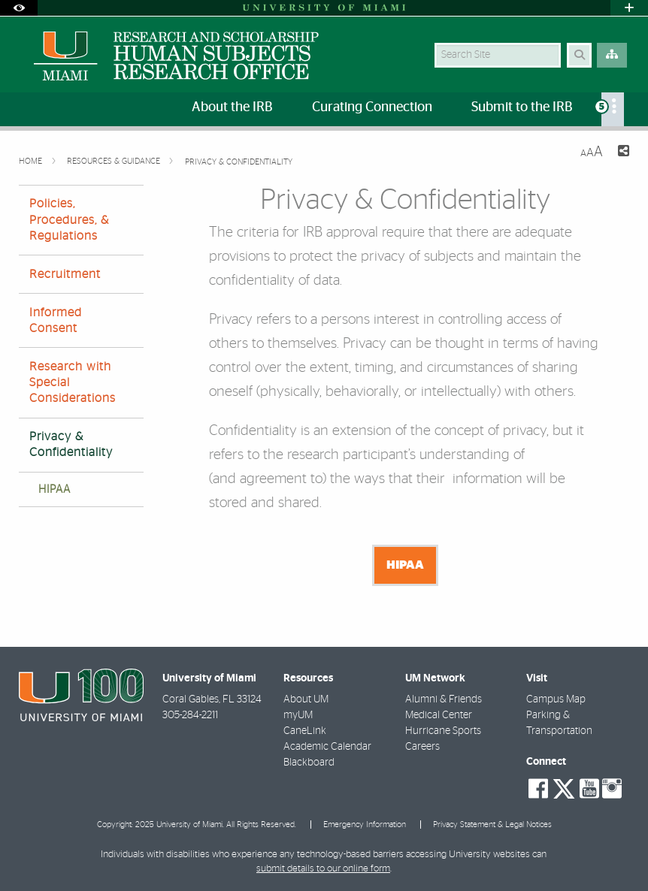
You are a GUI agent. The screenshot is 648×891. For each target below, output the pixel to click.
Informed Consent (55, 320)
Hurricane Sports (443, 731)
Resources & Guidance (114, 161)
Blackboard (309, 762)
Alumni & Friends (443, 699)
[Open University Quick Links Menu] (629, 8)
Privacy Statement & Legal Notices (492, 824)
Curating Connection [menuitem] (372, 107)
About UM (306, 699)
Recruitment (65, 274)
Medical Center (438, 715)
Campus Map (556, 699)
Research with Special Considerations (72, 382)
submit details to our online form (323, 869)
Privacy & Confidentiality (238, 162)
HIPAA (54, 489)
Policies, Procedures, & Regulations (69, 219)
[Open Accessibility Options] (19, 8)
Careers (422, 746)
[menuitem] (612, 109)
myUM (298, 715)
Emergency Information (364, 824)
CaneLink (304, 731)
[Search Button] (579, 55)
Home (31, 161)
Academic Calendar (327, 746)
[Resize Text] (591, 152)
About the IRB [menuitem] (232, 107)
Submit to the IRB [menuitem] (522, 107)
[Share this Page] (622, 153)
